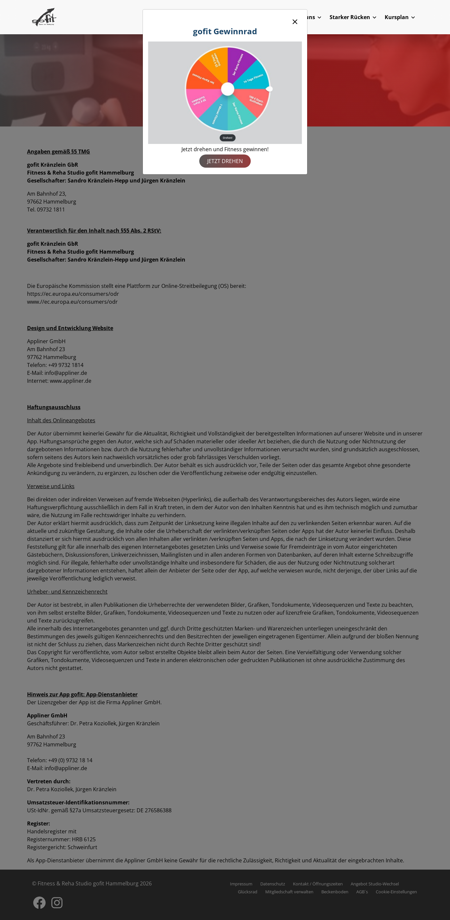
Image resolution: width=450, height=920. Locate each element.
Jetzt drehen (225, 161)
